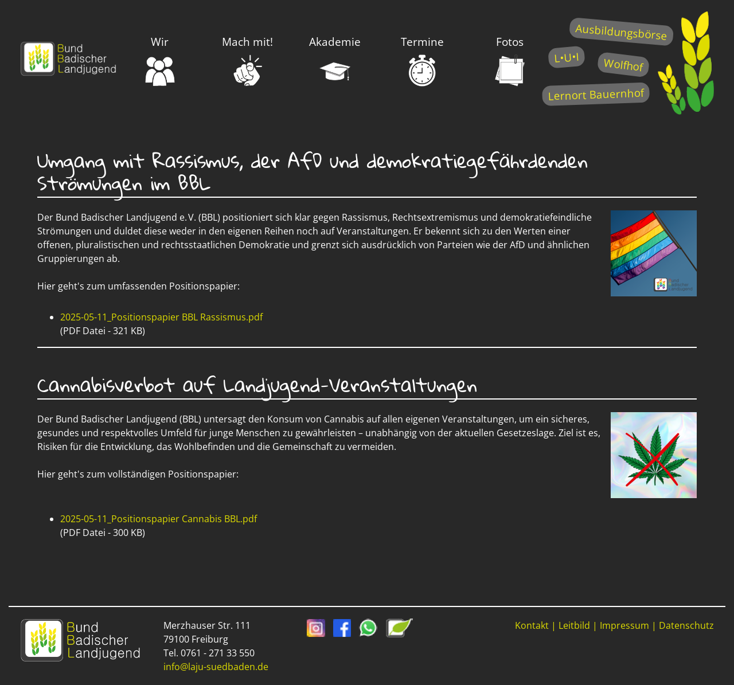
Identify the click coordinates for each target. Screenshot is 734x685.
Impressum (624, 625)
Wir (160, 60)
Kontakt (532, 625)
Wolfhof (623, 64)
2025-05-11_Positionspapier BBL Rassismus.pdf (161, 317)
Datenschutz (686, 625)
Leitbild (574, 625)
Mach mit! (247, 60)
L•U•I (566, 57)
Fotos (510, 60)
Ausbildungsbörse (621, 32)
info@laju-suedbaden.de (215, 666)
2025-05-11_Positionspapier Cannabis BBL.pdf (158, 518)
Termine (422, 60)
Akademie (335, 60)
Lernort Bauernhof (596, 94)
